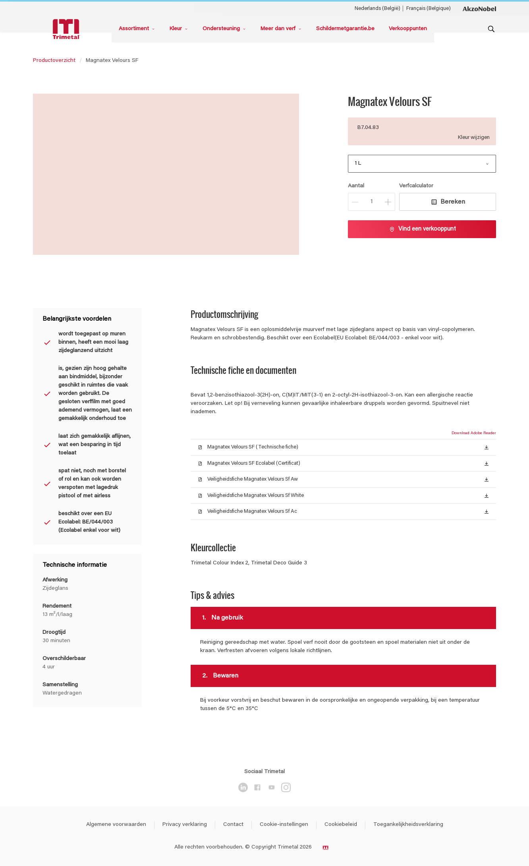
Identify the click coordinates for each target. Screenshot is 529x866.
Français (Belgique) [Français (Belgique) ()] (428, 8)
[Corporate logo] (479, 8)
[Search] (491, 29)
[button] (486, 447)
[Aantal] (371, 202)
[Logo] (67, 29)
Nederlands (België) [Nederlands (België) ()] (377, 8)
